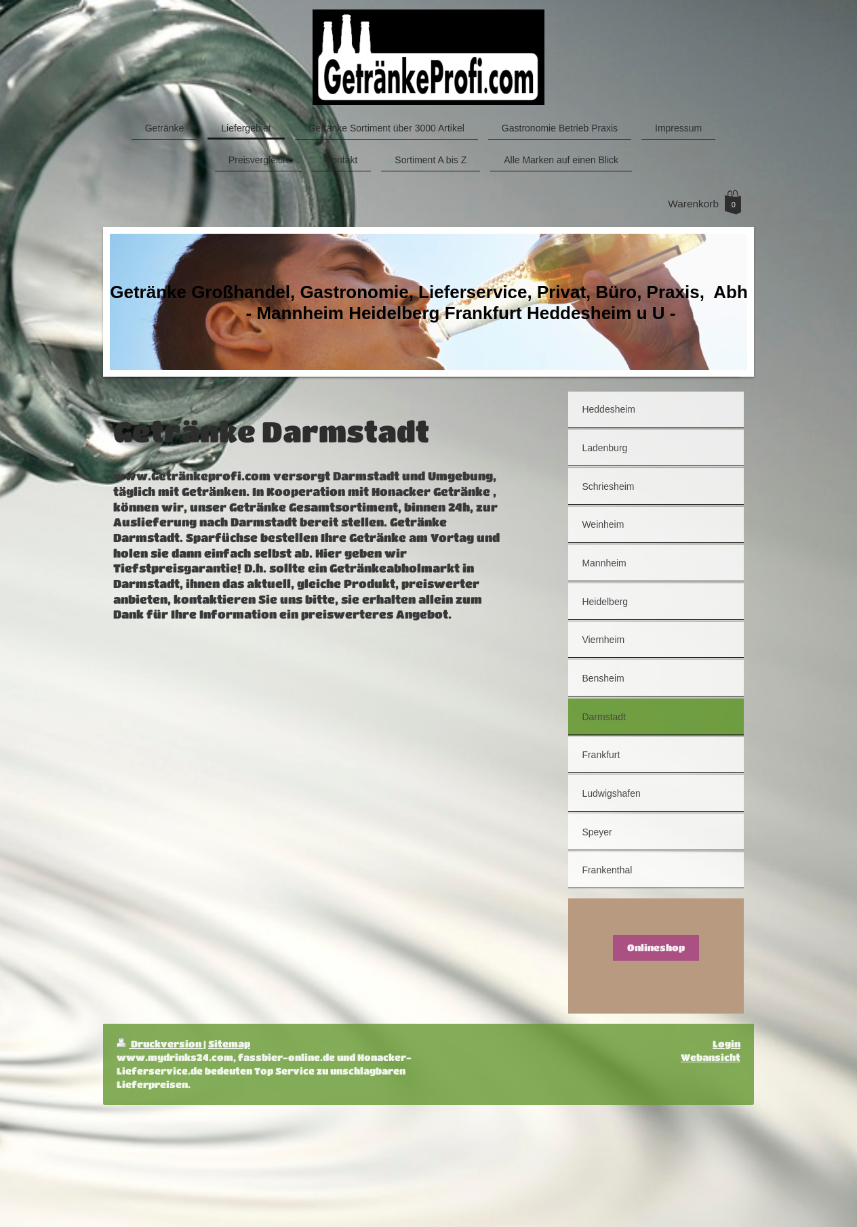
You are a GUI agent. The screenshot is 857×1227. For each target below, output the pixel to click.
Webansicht (710, 1057)
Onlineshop (656, 947)
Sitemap (229, 1043)
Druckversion (160, 1043)
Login (726, 1043)
